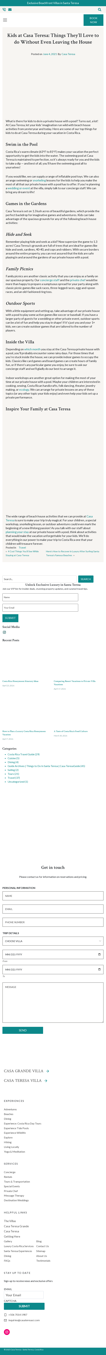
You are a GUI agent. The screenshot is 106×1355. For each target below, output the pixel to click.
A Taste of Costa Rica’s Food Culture (71, 731)
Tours (11, 773)
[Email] (53, 909)
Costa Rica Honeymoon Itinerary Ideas (20, 681)
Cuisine (12, 758)
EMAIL (8, 1289)
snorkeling (39, 180)
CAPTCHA (10, 1300)
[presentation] (27, 660)
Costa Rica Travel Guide (21, 754)
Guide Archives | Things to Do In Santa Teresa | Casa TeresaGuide (44, 765)
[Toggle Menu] (5, 20)
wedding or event (19, 188)
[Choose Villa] (53, 941)
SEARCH (86, 579)
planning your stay (17, 532)
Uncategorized (16, 781)
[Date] (53, 954)
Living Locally (11, 1146)
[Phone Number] (53, 922)
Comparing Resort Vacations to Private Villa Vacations (74, 683)
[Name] (53, 895)
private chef (78, 280)
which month (32, 349)
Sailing (11, 769)
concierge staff (50, 280)
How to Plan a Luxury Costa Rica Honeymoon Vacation (24, 733)
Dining (11, 762)
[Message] (53, 1002)
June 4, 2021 (50, 53)
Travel (22, 547)
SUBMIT (10, 618)
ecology (24, 389)
